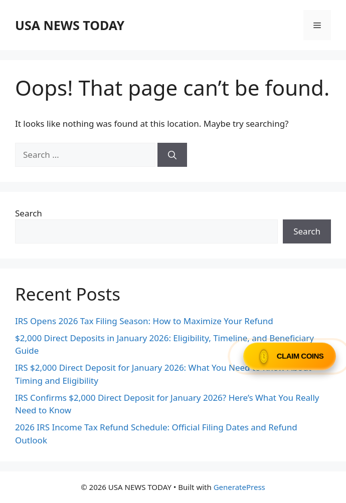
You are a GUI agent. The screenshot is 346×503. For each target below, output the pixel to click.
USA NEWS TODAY (69, 25)
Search (28, 213)
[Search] (172, 155)
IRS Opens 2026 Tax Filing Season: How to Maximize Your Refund (144, 321)
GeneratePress (239, 487)
